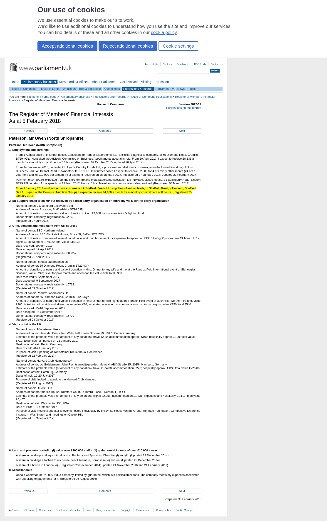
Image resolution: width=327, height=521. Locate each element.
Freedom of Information (68, 510)
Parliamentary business (39, 82)
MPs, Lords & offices (74, 82)
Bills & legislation (90, 88)
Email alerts (182, 64)
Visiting (146, 82)
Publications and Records (109, 96)
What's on (69, 88)
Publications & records (137, 88)
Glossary (29, 510)
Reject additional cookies (128, 46)
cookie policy (164, 32)
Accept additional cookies (67, 46)
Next (182, 130)
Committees (112, 88)
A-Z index (14, 510)
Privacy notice (143, 510)
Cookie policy (163, 510)
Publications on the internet (183, 108)
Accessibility (151, 64)
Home (15, 82)
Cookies (167, 64)
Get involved (129, 82)
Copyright (126, 510)
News (181, 88)
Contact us (217, 64)
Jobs (88, 510)
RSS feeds (200, 64)
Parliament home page (42, 96)
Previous (28, 130)
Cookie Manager (185, 510)
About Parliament (104, 82)
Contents (105, 130)
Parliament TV (165, 88)
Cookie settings (178, 46)
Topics (192, 88)
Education (162, 82)
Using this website (106, 510)
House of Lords (49, 88)
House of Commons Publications (151, 96)
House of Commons (23, 88)
